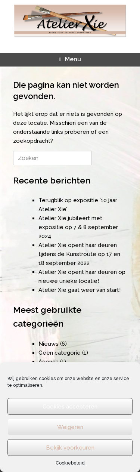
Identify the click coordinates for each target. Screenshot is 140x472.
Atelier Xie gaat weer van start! (79, 290)
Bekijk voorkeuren (70, 447)
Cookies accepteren (70, 406)
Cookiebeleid (70, 463)
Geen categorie (59, 352)
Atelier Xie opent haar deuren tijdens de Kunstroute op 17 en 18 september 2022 (79, 254)
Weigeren (70, 427)
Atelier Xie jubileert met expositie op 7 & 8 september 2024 (78, 227)
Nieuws (48, 343)
